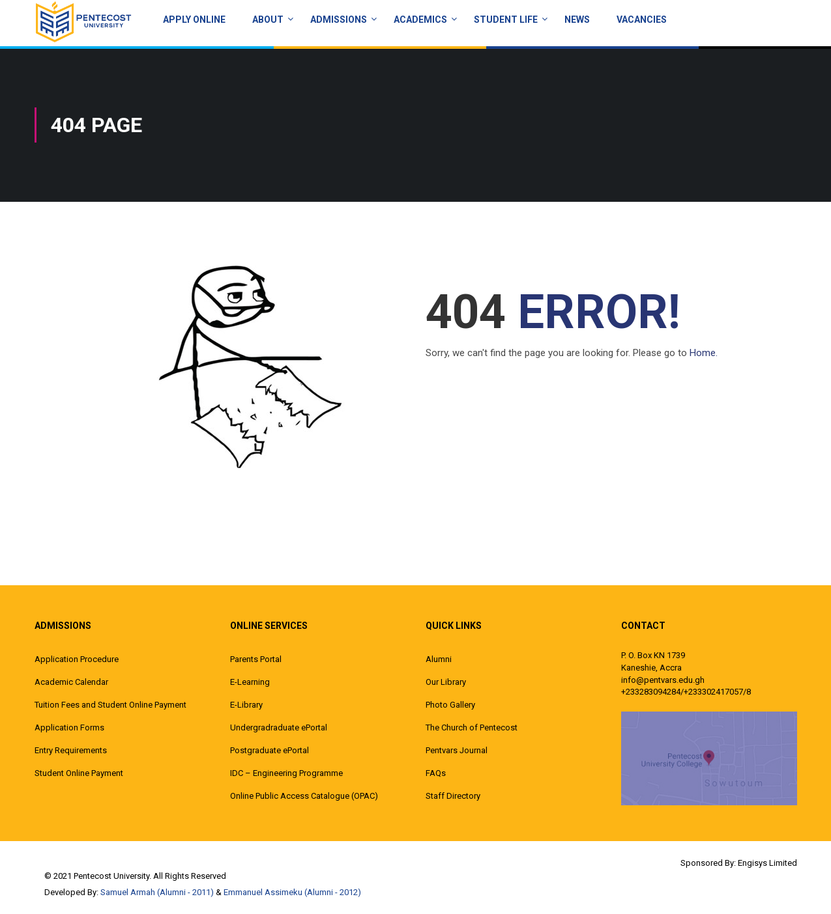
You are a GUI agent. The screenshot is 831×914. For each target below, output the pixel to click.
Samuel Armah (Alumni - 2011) (157, 892)
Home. (704, 353)
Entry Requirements (71, 750)
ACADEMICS (420, 19)
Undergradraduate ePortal (278, 727)
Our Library (446, 682)
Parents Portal (256, 659)
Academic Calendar (71, 682)
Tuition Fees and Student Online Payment (110, 705)
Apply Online (194, 19)
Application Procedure (77, 659)
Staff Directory (453, 796)
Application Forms (69, 727)
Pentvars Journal (457, 750)
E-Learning (250, 682)
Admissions (338, 19)
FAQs (436, 773)
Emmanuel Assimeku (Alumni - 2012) (292, 892)
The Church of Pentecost (472, 727)
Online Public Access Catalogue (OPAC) (304, 796)
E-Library (246, 705)
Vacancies (642, 19)
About (268, 19)
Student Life (506, 19)
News (577, 19)
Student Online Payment (79, 773)
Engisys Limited (767, 863)
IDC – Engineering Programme (286, 773)
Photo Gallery (450, 705)
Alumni (439, 659)
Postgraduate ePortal (269, 750)
